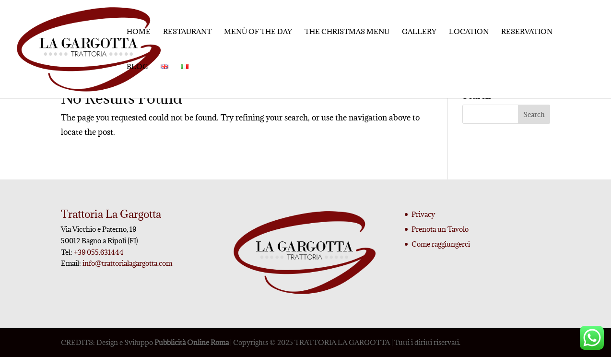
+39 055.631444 (98, 252)
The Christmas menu (347, 32)
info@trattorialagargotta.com (127, 263)
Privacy (423, 214)
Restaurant (187, 32)
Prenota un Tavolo (440, 229)
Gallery (419, 32)
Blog (137, 67)
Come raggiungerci (440, 244)
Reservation (526, 32)
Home (139, 32)
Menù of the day (258, 32)
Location (469, 32)
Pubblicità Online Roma (191, 342)
